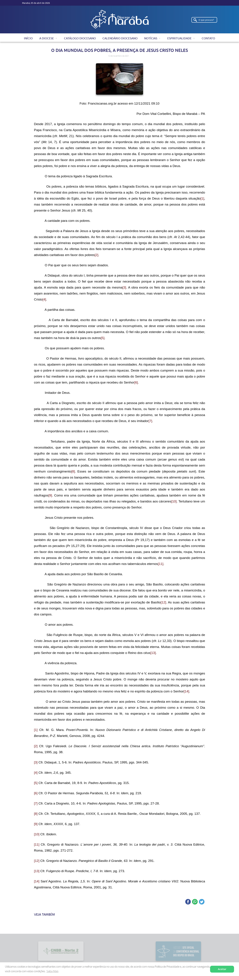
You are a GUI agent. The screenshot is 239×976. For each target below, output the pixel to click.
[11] (160, 564)
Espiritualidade (179, 38)
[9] (50, 495)
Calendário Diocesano (120, 38)
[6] (136, 382)
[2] (96, 255)
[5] (102, 338)
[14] (186, 691)
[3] (124, 287)
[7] (150, 421)
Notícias (150, 38)
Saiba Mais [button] (52, 971)
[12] (163, 602)
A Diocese (46, 38)
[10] (174, 501)
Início (28, 38)
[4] (44, 299)
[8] (73, 471)
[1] (202, 198)
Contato (208, 38)
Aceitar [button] (222, 969)
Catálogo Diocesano (80, 38)
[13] (153, 653)
